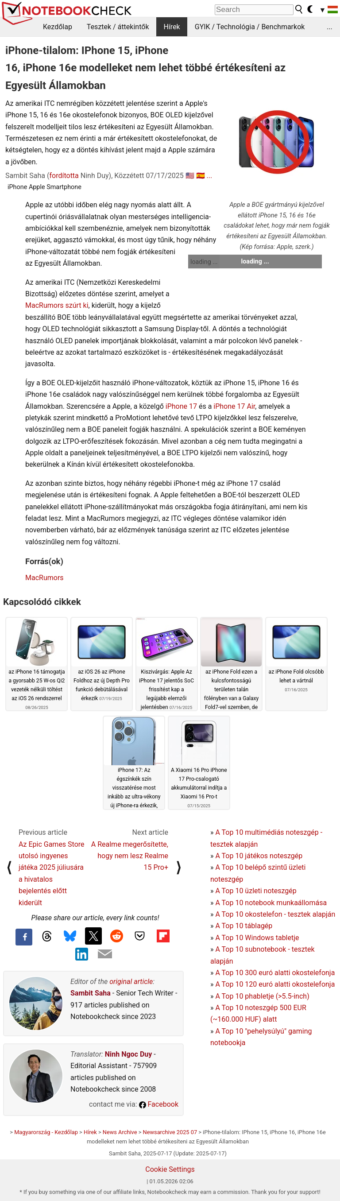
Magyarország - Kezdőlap (46, 1132)
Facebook (158, 1104)
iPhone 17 (181, 406)
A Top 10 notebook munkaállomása (271, 903)
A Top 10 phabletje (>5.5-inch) (262, 996)
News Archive (120, 1132)
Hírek (171, 27)
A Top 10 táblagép (243, 926)
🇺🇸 (189, 175)
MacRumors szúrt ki (57, 305)
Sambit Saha (90, 993)
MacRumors (44, 577)
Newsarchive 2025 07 (170, 1132)
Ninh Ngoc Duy (128, 1054)
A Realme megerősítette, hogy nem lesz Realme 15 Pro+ (129, 856)
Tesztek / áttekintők (118, 27)
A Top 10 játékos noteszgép (258, 856)
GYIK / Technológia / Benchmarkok (250, 27)
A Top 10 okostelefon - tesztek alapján (275, 914)
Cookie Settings (170, 1169)
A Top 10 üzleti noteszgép (255, 891)
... (329, 27)
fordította (63, 175)
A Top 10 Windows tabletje (257, 938)
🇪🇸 (200, 175)
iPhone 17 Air (234, 406)
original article (131, 981)
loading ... (203, 261)
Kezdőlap (57, 27)
